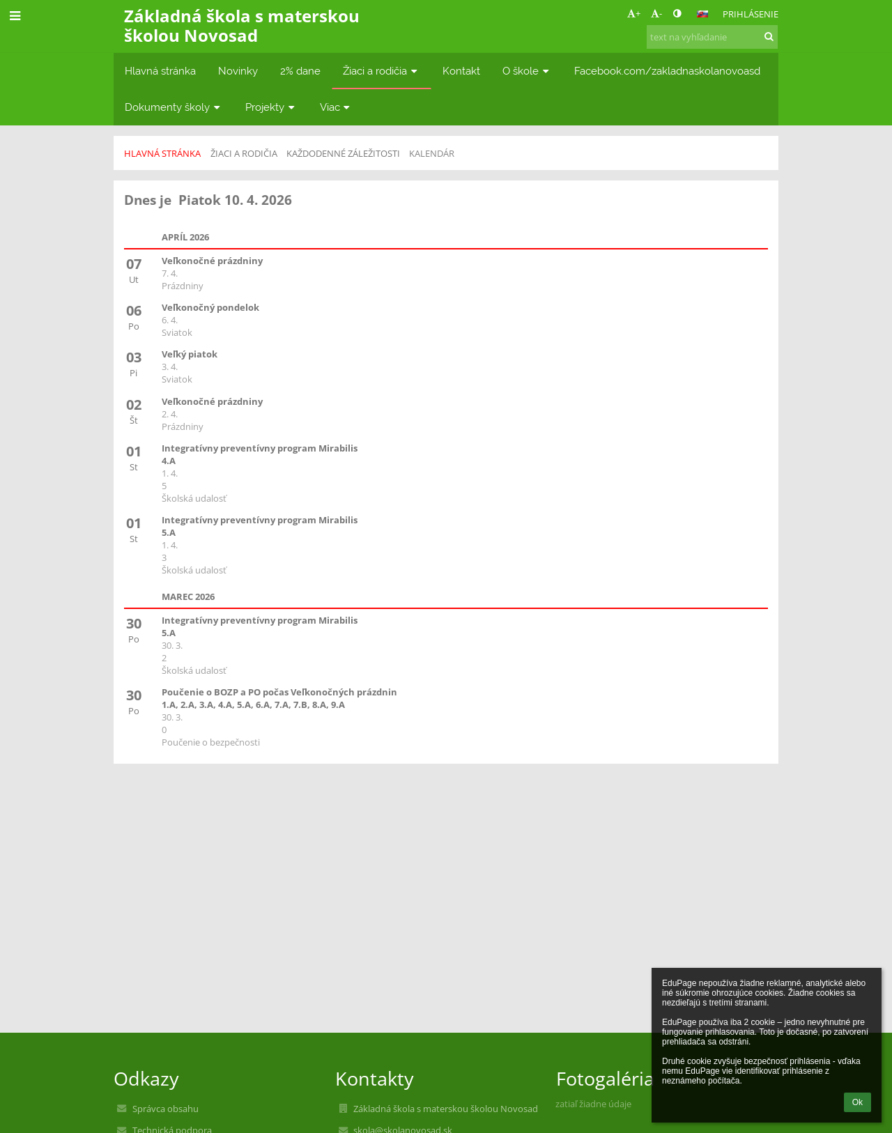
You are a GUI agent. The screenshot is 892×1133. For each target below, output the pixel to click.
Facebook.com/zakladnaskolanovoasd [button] (667, 71)
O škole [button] (527, 71)
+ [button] (633, 13)
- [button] (656, 13)
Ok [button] (857, 1102)
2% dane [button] (300, 71)
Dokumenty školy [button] (174, 107)
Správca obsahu (165, 1108)
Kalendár (431, 153)
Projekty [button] (271, 107)
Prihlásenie (750, 14)
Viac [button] (336, 107)
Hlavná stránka (162, 153)
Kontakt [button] (461, 71)
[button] (702, 14)
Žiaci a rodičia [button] (381, 71)
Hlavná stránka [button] (160, 71)
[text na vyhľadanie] (712, 36)
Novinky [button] (238, 71)
